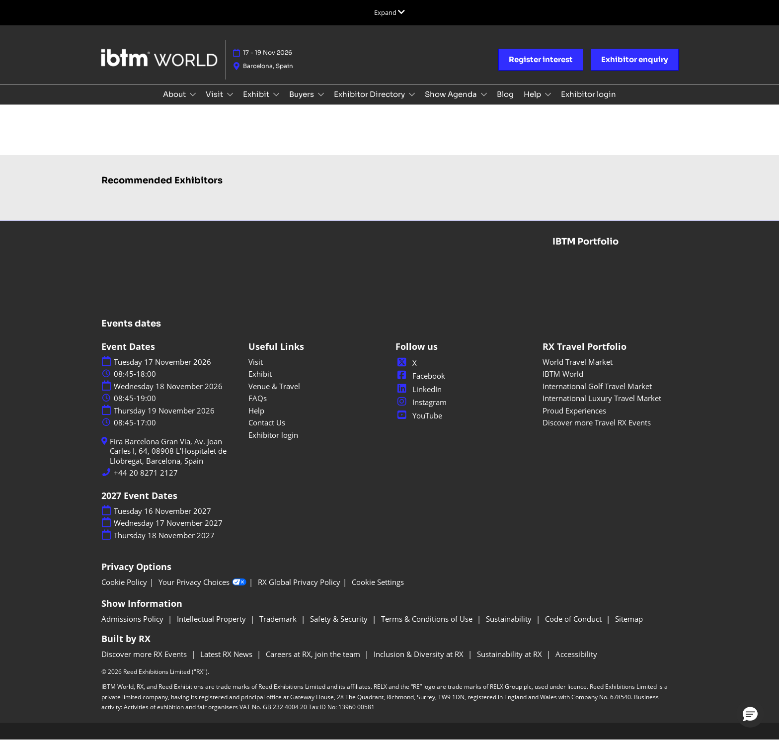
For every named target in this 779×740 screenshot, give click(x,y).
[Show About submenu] (193, 94)
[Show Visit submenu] (230, 94)
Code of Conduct (574, 619)
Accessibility (576, 654)
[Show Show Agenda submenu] (484, 94)
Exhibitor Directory (370, 94)
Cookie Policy (124, 582)
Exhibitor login (588, 94)
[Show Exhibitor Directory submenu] (412, 94)
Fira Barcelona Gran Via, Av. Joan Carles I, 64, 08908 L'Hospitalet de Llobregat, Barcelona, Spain (168, 451)
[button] (540, 60)
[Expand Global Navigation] (389, 12)
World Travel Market (578, 362)
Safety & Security (340, 619)
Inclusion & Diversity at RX (420, 654)
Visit (215, 94)
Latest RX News (227, 654)
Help (533, 94)
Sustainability (510, 619)
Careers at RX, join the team (314, 654)
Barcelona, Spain (268, 66)
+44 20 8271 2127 (146, 473)
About (175, 94)
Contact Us (266, 422)
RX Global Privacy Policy (299, 582)
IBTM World (563, 374)
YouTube (418, 415)
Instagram (421, 402)
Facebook (420, 376)
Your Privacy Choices (202, 582)
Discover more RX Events (145, 654)
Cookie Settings (378, 582)
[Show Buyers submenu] (321, 94)
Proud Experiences (574, 410)
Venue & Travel (274, 386)
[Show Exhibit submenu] (276, 94)
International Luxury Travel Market (602, 398)
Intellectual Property (212, 619)
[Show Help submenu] (548, 94)
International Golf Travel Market (597, 386)
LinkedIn (418, 389)
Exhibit (257, 94)
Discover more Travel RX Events (597, 422)
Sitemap (629, 619)
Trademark (279, 619)
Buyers (302, 94)
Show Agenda (451, 94)
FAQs (257, 398)
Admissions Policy (133, 619)
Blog (505, 94)
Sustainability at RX (510, 654)
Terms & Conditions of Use (427, 619)
